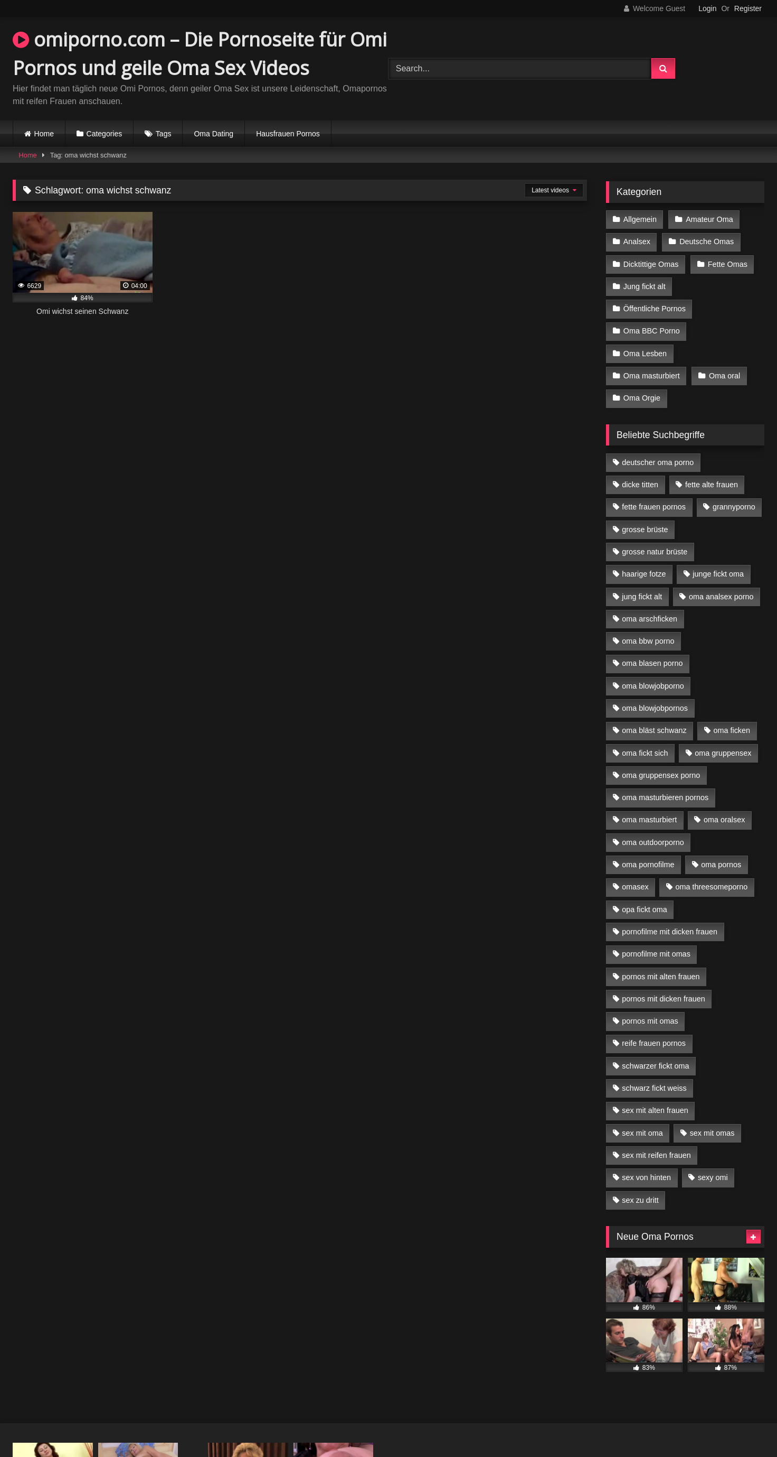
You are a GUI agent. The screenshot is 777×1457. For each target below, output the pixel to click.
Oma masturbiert (651, 376)
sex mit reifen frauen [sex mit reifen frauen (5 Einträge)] (656, 1155)
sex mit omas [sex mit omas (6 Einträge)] (712, 1133)
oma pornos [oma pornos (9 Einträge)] (721, 864)
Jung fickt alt (644, 286)
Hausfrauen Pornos (288, 133)
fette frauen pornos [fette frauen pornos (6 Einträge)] (654, 507)
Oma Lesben (645, 353)
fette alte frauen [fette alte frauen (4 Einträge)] (711, 484)
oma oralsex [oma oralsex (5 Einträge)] (724, 819)
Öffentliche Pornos (654, 308)
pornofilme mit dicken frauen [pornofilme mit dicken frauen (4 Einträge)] (669, 931)
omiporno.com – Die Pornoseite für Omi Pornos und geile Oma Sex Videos (200, 53)
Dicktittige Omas (651, 264)
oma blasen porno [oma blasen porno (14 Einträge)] (652, 663)
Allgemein (640, 219)
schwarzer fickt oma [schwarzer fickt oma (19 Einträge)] (655, 1066)
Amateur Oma (709, 219)
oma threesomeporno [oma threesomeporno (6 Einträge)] (711, 887)
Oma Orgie (641, 398)
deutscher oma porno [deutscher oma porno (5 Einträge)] (658, 462)
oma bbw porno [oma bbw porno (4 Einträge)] (648, 641)
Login (707, 8)
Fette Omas (727, 264)
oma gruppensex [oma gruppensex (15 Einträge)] (723, 753)
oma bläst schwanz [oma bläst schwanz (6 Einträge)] (654, 730)
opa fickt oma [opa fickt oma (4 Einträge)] (644, 909)
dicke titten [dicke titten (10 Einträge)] (640, 484)
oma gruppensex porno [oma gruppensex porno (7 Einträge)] (661, 775)
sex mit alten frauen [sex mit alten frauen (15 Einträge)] (655, 1110)
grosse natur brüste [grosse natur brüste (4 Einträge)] (654, 551)
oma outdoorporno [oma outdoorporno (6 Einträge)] (653, 842)
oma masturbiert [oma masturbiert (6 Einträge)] (649, 819)
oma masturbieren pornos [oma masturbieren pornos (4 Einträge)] (665, 797)
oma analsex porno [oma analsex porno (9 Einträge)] (721, 596)
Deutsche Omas (706, 241)
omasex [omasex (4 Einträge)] (635, 887)
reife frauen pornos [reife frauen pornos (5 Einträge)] (654, 1043)
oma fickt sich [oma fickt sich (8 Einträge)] (645, 753)
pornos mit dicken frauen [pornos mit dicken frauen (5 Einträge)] (663, 999)
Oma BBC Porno (651, 331)
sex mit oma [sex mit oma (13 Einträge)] (642, 1133)
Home (44, 133)
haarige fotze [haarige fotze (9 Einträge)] (644, 574)
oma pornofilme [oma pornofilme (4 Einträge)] (648, 864)
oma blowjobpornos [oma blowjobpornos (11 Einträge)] (655, 708)
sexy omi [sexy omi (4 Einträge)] (713, 1177)
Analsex (636, 241)
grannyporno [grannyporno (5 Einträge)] (734, 507)
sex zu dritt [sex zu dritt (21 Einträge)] (640, 1200)
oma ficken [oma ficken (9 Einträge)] (731, 730)
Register (748, 8)
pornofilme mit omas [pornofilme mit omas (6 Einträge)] (656, 954)
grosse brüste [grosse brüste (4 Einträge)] (645, 529)
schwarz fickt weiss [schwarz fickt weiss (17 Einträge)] (654, 1088)
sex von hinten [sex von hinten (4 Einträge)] (646, 1177)
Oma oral (724, 376)
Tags (164, 133)
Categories (104, 133)
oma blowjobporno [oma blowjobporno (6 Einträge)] (653, 686)
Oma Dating (213, 133)
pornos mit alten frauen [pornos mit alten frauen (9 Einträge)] (660, 976)
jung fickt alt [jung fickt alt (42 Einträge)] (642, 596)
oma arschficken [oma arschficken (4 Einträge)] (649, 619)
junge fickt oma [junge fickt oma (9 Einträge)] (718, 574)
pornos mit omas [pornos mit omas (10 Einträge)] (650, 1021)
